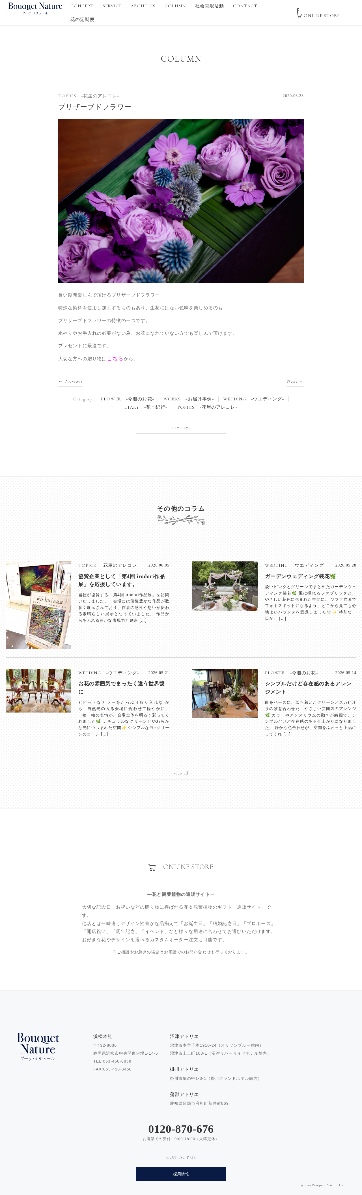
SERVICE (112, 6)
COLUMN (175, 6)
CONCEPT (82, 6)
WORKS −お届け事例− (188, 399)
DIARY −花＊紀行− (145, 407)
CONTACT (245, 6)
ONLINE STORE (321, 15)
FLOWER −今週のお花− (127, 399)
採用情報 (181, 1174)
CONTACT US (181, 1157)
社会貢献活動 (209, 6)
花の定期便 (82, 19)
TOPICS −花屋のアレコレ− (207, 407)
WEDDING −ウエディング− (253, 399)
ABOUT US (143, 6)
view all (181, 773)
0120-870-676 (181, 1129)
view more (181, 427)
